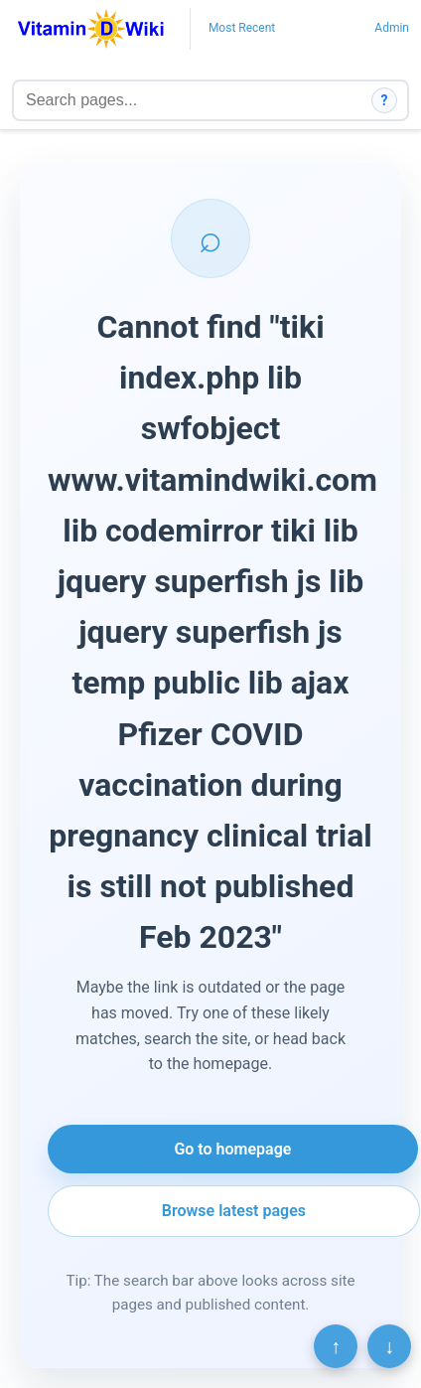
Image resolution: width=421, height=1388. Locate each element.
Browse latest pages (234, 1210)
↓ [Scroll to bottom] (389, 1346)
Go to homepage (232, 1149)
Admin (391, 28)
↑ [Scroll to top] (336, 1346)
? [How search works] (384, 100)
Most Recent (242, 28)
